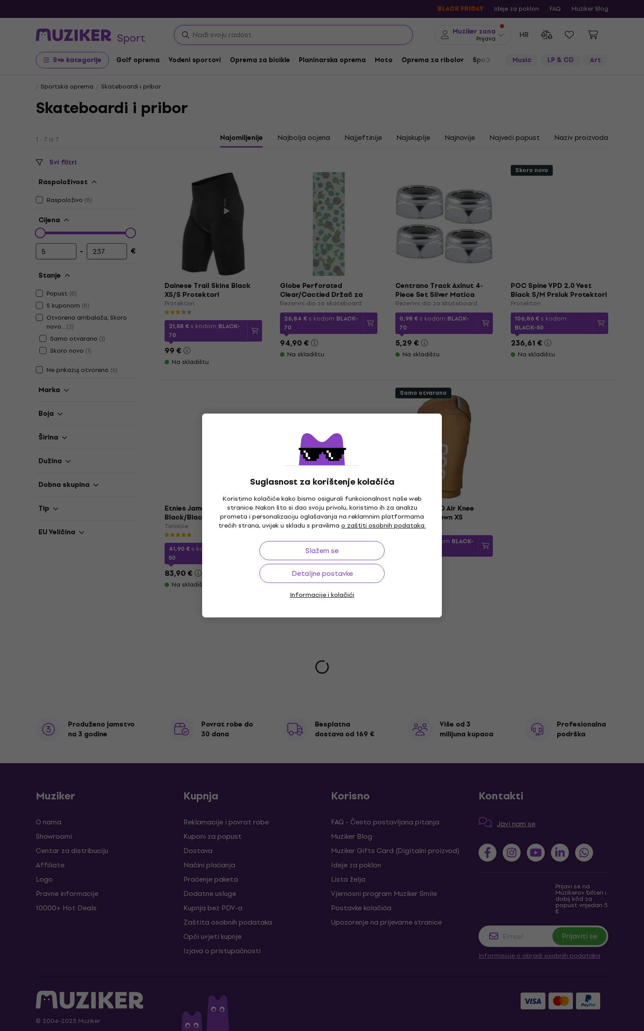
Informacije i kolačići (322, 595)
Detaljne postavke (322, 573)
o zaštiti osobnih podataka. (383, 525)
